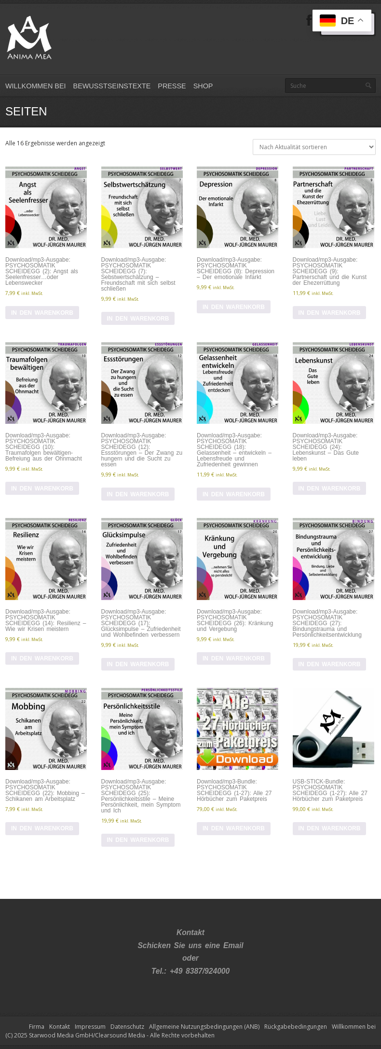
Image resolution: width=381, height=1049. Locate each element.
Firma (36, 1026)
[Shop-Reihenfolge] (314, 147)
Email (233, 945)
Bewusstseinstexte (112, 86)
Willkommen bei (35, 86)
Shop (203, 86)
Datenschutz (127, 1026)
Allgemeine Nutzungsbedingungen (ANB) (204, 1026)
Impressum (90, 1026)
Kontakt (59, 1026)
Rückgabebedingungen (295, 1026)
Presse (172, 86)
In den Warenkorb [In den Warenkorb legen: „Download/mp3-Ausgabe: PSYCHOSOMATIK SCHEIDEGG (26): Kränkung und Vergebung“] (234, 658)
